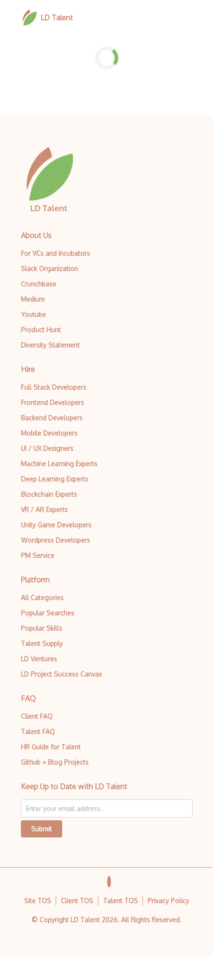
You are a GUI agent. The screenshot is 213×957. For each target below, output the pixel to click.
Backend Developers (52, 418)
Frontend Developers (52, 402)
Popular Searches (47, 613)
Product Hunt (41, 330)
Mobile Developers (49, 433)
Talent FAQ (38, 731)
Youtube (33, 314)
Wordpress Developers (55, 540)
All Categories (42, 598)
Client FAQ (36, 716)
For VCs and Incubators (55, 253)
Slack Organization (49, 269)
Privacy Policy (168, 901)
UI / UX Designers (47, 448)
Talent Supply (42, 643)
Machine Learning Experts (59, 464)
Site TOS (37, 901)
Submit (41, 829)
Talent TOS (120, 901)
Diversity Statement (50, 345)
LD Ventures (39, 659)
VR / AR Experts (44, 509)
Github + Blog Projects (55, 762)
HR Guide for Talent (51, 747)
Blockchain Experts (49, 494)
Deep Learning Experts (54, 479)
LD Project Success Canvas (61, 674)
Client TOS (77, 901)
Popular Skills (41, 628)
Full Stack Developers (53, 387)
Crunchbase (38, 284)
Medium (33, 299)
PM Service (37, 555)
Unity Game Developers (56, 525)
